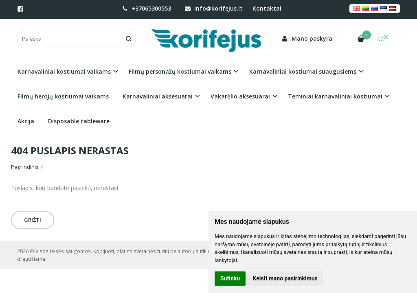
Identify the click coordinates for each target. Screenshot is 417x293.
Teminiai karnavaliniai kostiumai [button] (335, 96)
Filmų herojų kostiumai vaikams (63, 96)
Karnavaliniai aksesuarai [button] (158, 96)
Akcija (26, 121)
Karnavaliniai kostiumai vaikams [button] (64, 71)
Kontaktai (266, 8)
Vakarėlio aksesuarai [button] (240, 96)
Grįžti (32, 219)
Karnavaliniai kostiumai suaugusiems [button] (302, 71)
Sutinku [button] (230, 278)
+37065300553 (146, 8)
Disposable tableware (79, 121)
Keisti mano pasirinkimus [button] (285, 278)
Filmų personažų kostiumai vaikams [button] (180, 71)
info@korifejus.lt (214, 8)
